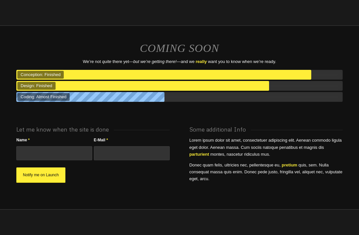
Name (23, 140)
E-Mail (101, 140)
